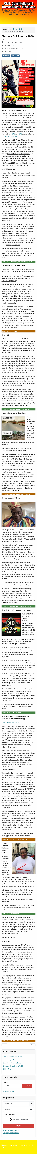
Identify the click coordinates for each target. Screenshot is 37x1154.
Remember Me (10, 1114)
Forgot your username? (11, 1133)
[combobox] (12, 1086)
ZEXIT (13, 45)
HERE (13, 134)
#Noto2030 (15, 56)
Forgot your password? (11, 1130)
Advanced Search (9, 1091)
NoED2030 (6, 56)
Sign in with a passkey (18, 1119)
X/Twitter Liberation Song (10, 722)
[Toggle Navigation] (3, 20)
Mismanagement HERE (9, 136)
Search (5, 1082)
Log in (18, 1126)
